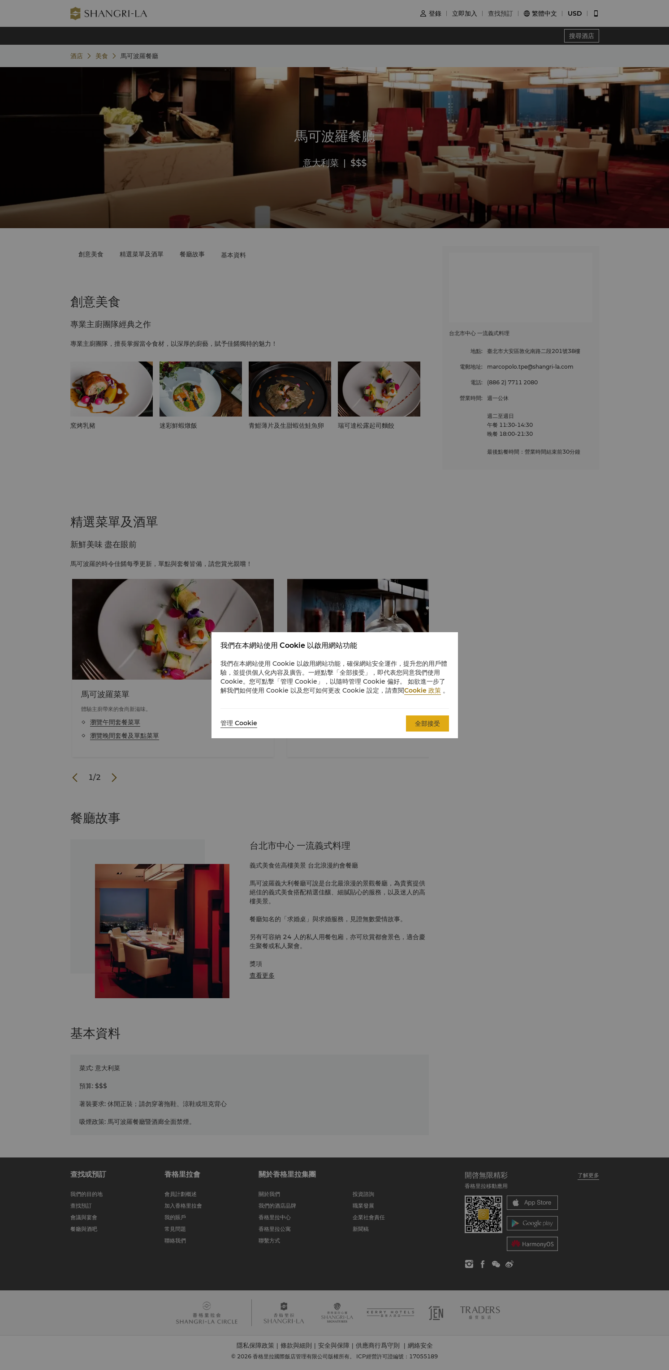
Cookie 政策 (422, 690)
